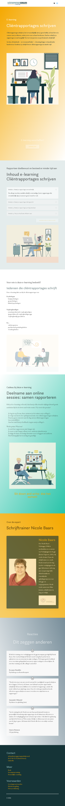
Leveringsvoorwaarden (15, 784)
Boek (9, 770)
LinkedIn (11, 761)
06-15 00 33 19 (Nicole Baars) (17, 758)
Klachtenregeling (13, 786)
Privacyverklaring (13, 788)
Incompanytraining (14, 772)
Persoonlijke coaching (14, 774)
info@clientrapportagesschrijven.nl (19, 756)
